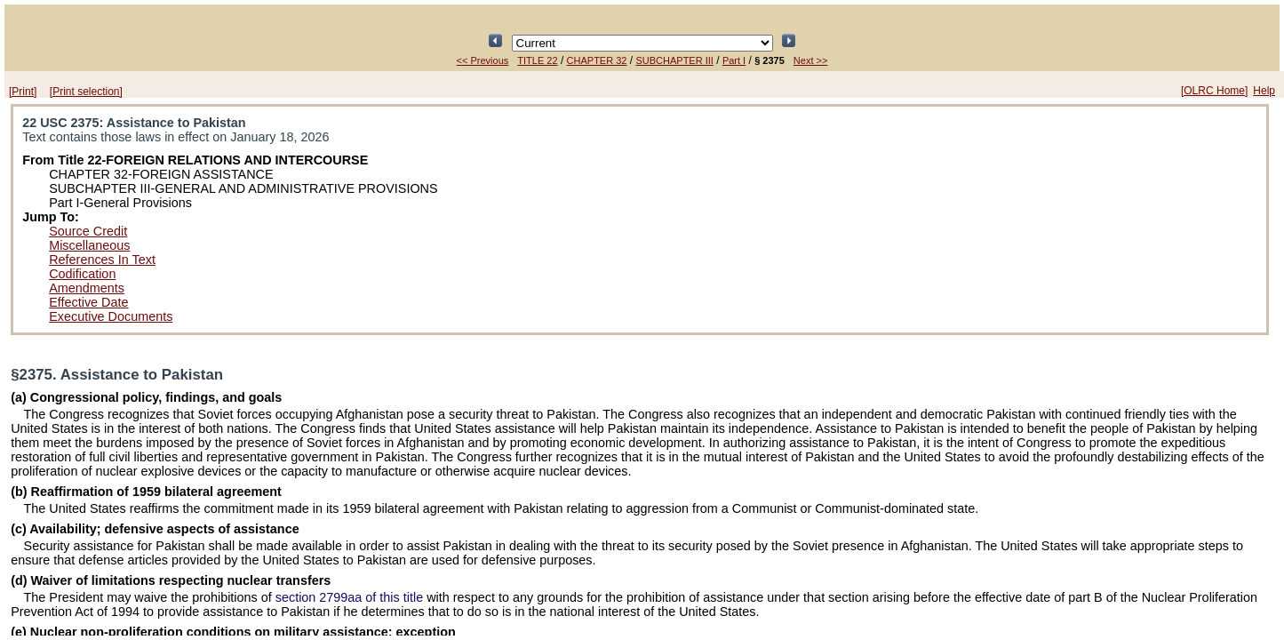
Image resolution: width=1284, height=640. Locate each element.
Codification (82, 274)
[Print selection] (86, 91)
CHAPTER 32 (597, 60)
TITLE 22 (537, 60)
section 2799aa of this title (349, 597)
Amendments (86, 288)
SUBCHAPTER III (674, 60)
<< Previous (483, 60)
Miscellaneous (89, 245)
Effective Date (88, 302)
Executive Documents (110, 316)
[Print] (22, 91)
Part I (734, 60)
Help (1264, 90)
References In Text (102, 259)
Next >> (811, 60)
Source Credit (88, 231)
